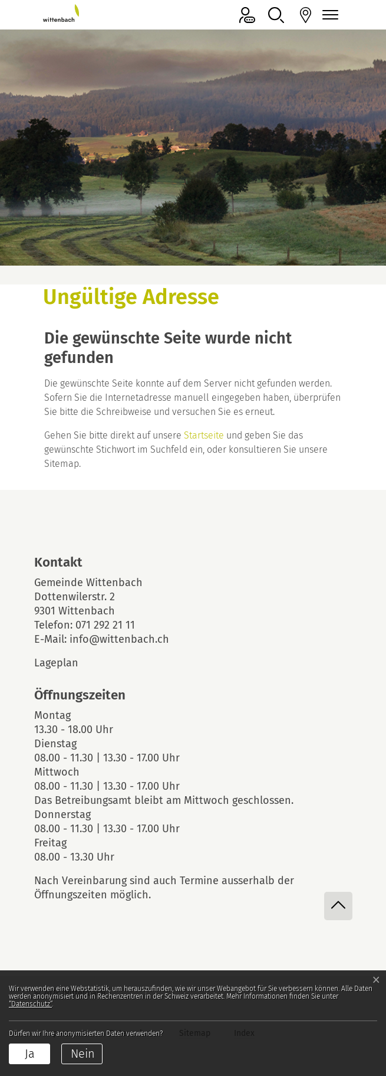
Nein (83, 1053)
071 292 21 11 (105, 625)
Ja (30, 1053)
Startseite (204, 435)
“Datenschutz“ (30, 1004)
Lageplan (66, 662)
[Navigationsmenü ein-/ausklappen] (329, 15)
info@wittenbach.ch (119, 639)
